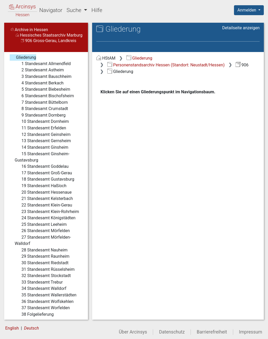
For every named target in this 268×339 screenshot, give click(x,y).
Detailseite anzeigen (241, 27)
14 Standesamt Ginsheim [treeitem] (41, 147)
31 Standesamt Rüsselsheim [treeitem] (45, 269)
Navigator (50, 10)
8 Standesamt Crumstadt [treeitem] (41, 109)
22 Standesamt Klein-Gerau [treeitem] (43, 205)
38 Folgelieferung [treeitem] (34, 314)
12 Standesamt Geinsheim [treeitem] (43, 134)
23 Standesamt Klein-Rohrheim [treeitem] (47, 212)
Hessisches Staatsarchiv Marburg (49, 35)
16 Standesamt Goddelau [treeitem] (42, 166)
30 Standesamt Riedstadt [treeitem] (42, 263)
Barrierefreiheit (212, 332)
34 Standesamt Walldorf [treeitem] (40, 288)
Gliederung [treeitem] (22, 57)
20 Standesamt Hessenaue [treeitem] (43, 192)
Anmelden (247, 10)
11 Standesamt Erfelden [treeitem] (40, 128)
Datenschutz (172, 332)
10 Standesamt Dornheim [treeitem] (42, 121)
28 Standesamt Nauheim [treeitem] (41, 250)
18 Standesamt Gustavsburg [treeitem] (44, 179)
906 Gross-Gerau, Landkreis (48, 40)
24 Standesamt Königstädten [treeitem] (45, 218)
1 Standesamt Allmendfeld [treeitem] (43, 64)
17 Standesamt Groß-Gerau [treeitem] (43, 173)
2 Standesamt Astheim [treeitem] (39, 70)
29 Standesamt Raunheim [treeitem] (42, 256)
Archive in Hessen (29, 29)
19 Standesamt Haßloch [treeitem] (40, 186)
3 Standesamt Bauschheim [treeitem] (43, 76)
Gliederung (139, 58)
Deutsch (31, 328)
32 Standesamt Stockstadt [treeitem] (43, 276)
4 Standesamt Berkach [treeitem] (39, 83)
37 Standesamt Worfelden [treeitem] (42, 308)
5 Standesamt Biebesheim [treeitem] (42, 89)
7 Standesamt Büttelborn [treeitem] (41, 102)
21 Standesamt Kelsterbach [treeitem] (44, 199)
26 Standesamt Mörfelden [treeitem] (42, 231)
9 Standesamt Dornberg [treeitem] (40, 115)
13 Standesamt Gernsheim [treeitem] (43, 141)
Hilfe (96, 10)
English (12, 328)
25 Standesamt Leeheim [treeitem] (41, 224)
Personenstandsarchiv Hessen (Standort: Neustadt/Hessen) (166, 64)
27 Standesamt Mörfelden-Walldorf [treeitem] (43, 240)
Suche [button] (74, 10)
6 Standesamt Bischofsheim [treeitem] (44, 96)
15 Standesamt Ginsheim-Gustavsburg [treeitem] (42, 157)
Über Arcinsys (133, 332)
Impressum (250, 332)
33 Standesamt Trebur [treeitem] (39, 282)
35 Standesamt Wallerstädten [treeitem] (45, 295)
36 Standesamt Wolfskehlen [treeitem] (44, 301)
